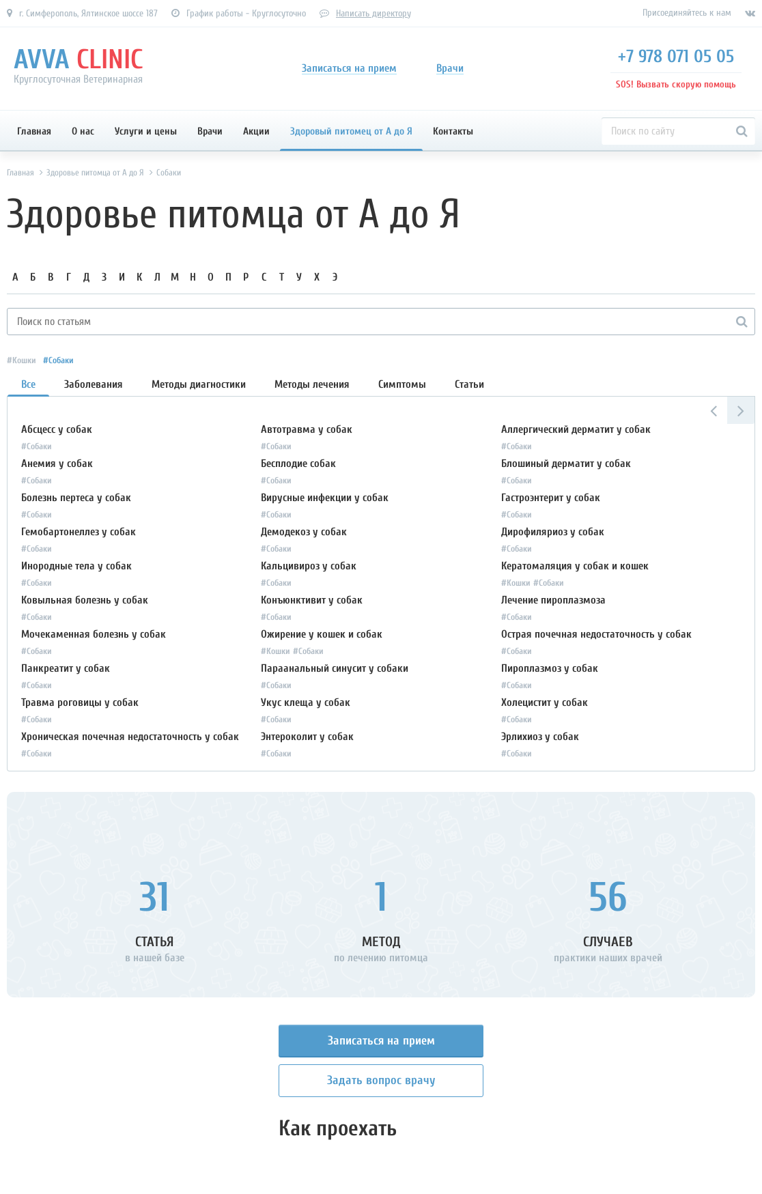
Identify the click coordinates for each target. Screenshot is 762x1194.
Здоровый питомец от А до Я (351, 131)
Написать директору (373, 13)
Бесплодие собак (298, 463)
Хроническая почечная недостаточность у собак (130, 736)
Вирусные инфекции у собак (325, 498)
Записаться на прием (381, 1041)
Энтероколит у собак (307, 736)
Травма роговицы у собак (80, 702)
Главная (34, 131)
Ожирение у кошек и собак (321, 634)
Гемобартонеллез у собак (78, 532)
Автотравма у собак (306, 429)
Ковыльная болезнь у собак (84, 600)
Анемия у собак (57, 463)
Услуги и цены (146, 131)
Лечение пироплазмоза (553, 600)
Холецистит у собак (544, 702)
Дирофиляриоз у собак (552, 532)
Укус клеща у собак (305, 702)
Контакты (453, 131)
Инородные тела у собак (76, 566)
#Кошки (21, 360)
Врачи (210, 131)
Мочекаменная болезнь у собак (93, 634)
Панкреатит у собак (65, 668)
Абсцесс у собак (56, 429)
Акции (256, 131)
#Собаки (58, 360)
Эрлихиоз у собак (540, 736)
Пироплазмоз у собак (549, 668)
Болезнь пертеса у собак (76, 498)
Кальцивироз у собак (308, 566)
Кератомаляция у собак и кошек (575, 566)
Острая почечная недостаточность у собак (596, 634)
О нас (83, 131)
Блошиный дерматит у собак (566, 463)
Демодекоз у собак (304, 532)
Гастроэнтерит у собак (550, 498)
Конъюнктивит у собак (312, 600)
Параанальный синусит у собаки (334, 668)
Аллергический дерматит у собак (576, 429)
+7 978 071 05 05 (676, 56)
